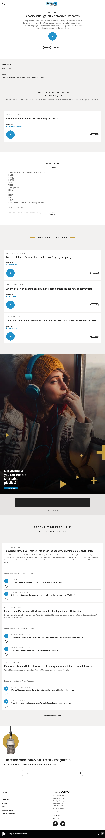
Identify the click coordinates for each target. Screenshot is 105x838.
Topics (4, 796)
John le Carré (12, 265)
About (4, 806)
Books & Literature (8, 78)
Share (57, 47)
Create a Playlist (7, 810)
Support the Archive (8, 813)
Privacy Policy (56, 812)
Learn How (12, 488)
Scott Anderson (13, 328)
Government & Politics (22, 78)
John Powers (6, 68)
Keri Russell (12, 296)
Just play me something (14, 834)
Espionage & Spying (37, 78)
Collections (6, 799)
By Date (4, 803)
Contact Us (55, 818)
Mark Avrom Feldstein (15, 126)
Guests (4, 792)
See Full (53, 167)
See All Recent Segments (52, 715)
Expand (52, 214)
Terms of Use (56, 815)
